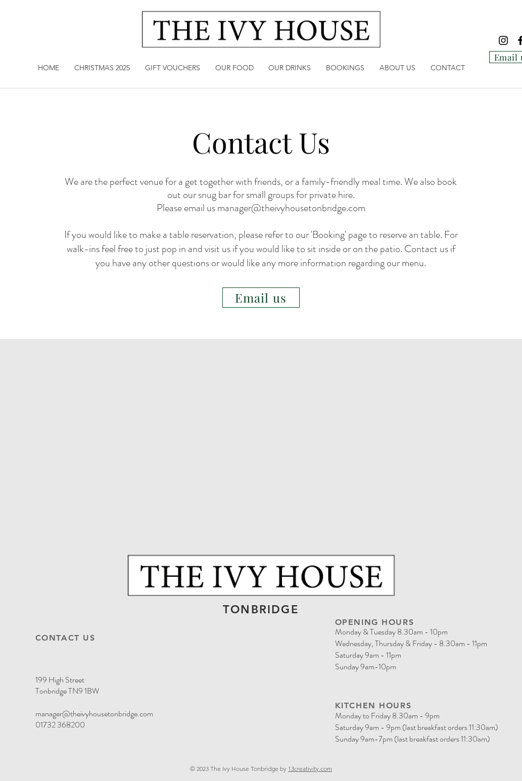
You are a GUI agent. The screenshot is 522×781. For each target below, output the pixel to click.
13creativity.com (310, 768)
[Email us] (261, 297)
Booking (328, 234)
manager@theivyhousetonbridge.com (291, 208)
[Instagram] (503, 40)
